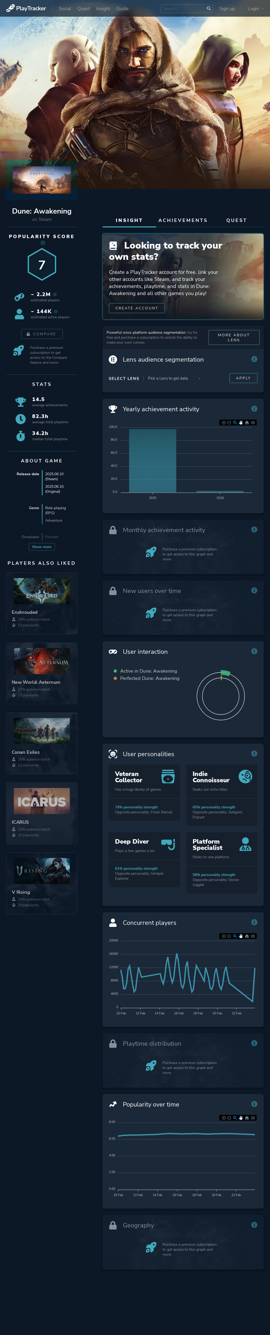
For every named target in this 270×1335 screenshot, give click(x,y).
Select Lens (124, 378)
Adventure (53, 520)
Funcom (51, 536)
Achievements (183, 220)
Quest (83, 8)
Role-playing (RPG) (55, 510)
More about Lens (234, 338)
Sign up (227, 8)
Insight (103, 8)
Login (256, 8)
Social (65, 8)
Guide (122, 8)
